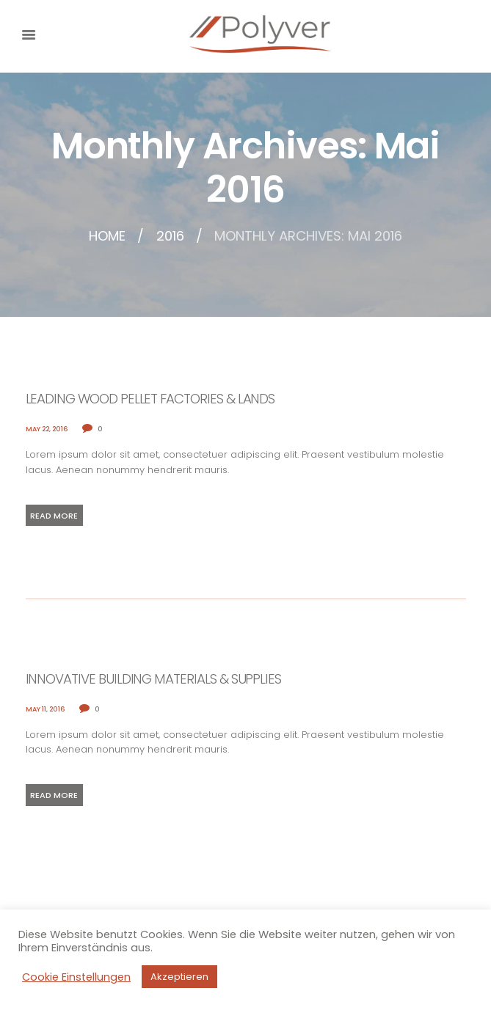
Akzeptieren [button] (179, 977)
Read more (54, 516)
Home (107, 237)
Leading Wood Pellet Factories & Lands (150, 398)
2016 (170, 237)
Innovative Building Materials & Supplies (154, 679)
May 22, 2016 (47, 428)
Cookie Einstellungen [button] (76, 977)
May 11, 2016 (45, 709)
